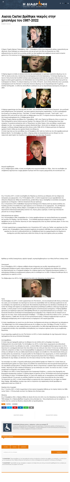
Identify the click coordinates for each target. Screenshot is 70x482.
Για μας (6, 447)
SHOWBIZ (14, 404)
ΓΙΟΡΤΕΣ (8, 404)
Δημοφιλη (23, 447)
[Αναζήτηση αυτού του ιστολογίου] (27, 452)
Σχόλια (14, 447)
